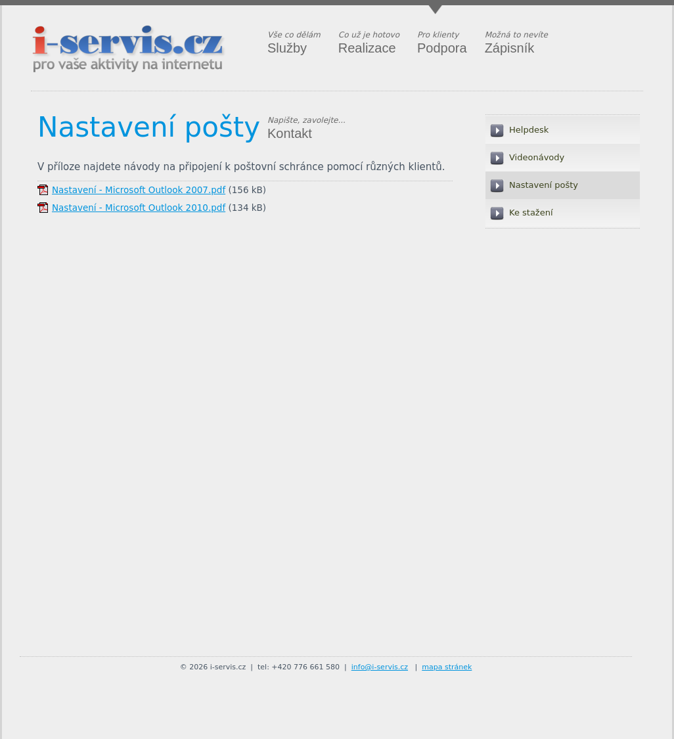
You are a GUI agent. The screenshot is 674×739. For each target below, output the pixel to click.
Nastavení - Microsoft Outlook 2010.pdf (138, 207)
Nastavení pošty (148, 127)
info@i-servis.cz (379, 667)
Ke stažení (531, 212)
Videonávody (536, 157)
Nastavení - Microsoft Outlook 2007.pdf (138, 190)
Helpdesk (529, 130)
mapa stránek (447, 667)
